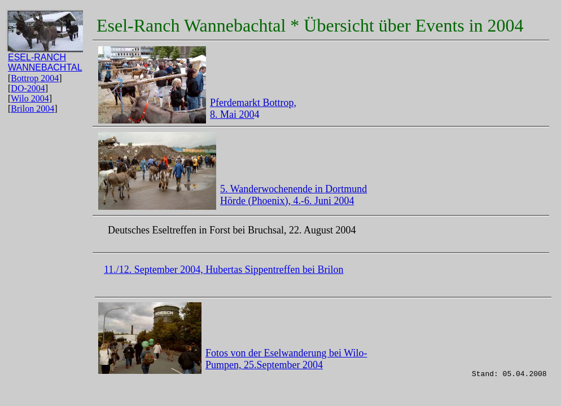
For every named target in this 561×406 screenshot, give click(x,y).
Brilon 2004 (32, 108)
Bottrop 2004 (35, 78)
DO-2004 (28, 88)
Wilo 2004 (30, 98)
